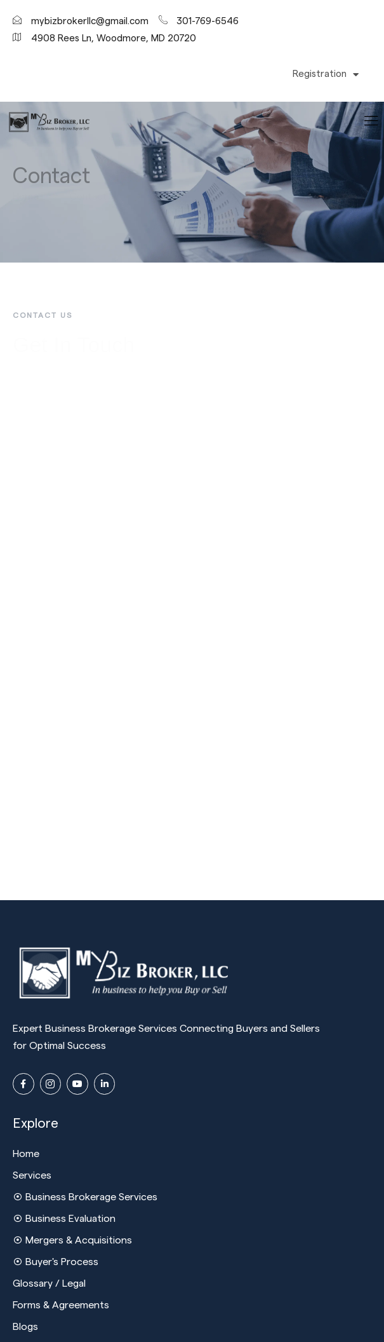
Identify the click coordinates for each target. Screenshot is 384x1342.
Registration (326, 75)
